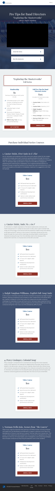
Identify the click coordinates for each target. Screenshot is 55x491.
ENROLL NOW (40, 125)
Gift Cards (31, 488)
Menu (51, 2)
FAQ (36, 487)
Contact (40, 487)
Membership (24, 487)
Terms (45, 487)
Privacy (50, 487)
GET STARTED (14, 127)
